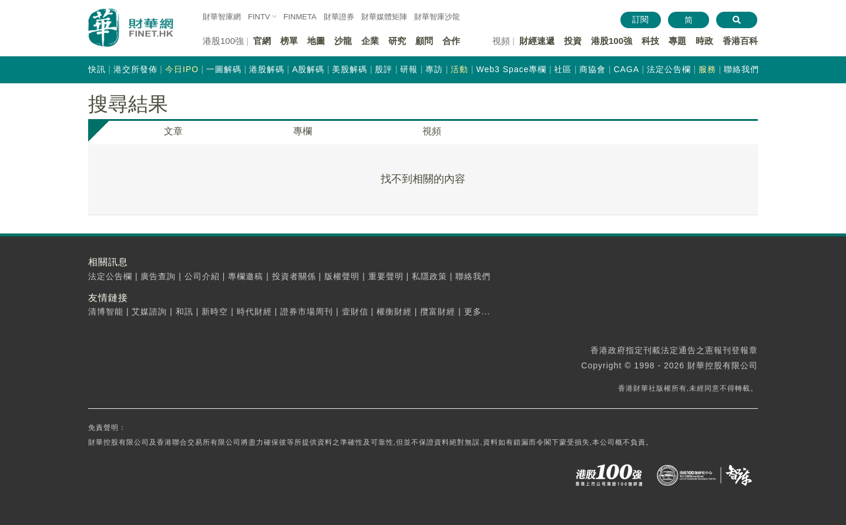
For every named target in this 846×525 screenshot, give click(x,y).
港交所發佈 (135, 69)
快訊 (97, 69)
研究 (397, 41)
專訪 (434, 69)
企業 (370, 41)
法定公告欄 (669, 69)
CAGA (626, 69)
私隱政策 (429, 276)
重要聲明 (386, 276)
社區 (563, 69)
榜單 (289, 41)
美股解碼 (349, 69)
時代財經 (254, 311)
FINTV (259, 16)
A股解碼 (308, 69)
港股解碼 (266, 69)
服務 (707, 69)
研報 (409, 69)
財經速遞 (537, 41)
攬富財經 (437, 311)
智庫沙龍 (437, 16)
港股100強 (611, 41)
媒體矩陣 (384, 16)
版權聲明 (342, 276)
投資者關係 (294, 276)
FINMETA (300, 16)
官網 (262, 41)
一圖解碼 (223, 69)
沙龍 (343, 41)
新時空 (215, 311)
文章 (173, 131)
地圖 (316, 41)
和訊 (184, 311)
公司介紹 (202, 276)
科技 (650, 41)
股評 (383, 69)
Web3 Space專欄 (511, 69)
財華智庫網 (222, 16)
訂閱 (640, 20)
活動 (459, 69)
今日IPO (182, 69)
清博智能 (105, 311)
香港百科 (740, 41)
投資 (573, 41)
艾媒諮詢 (149, 311)
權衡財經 (394, 311)
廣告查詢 (158, 276)
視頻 (431, 131)
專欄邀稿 (245, 276)
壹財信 (355, 311)
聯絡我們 (741, 69)
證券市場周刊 (306, 311)
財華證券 (339, 16)
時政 (704, 41)
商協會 (592, 69)
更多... (477, 311)
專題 (677, 41)
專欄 (302, 131)
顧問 (424, 41)
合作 (451, 41)
